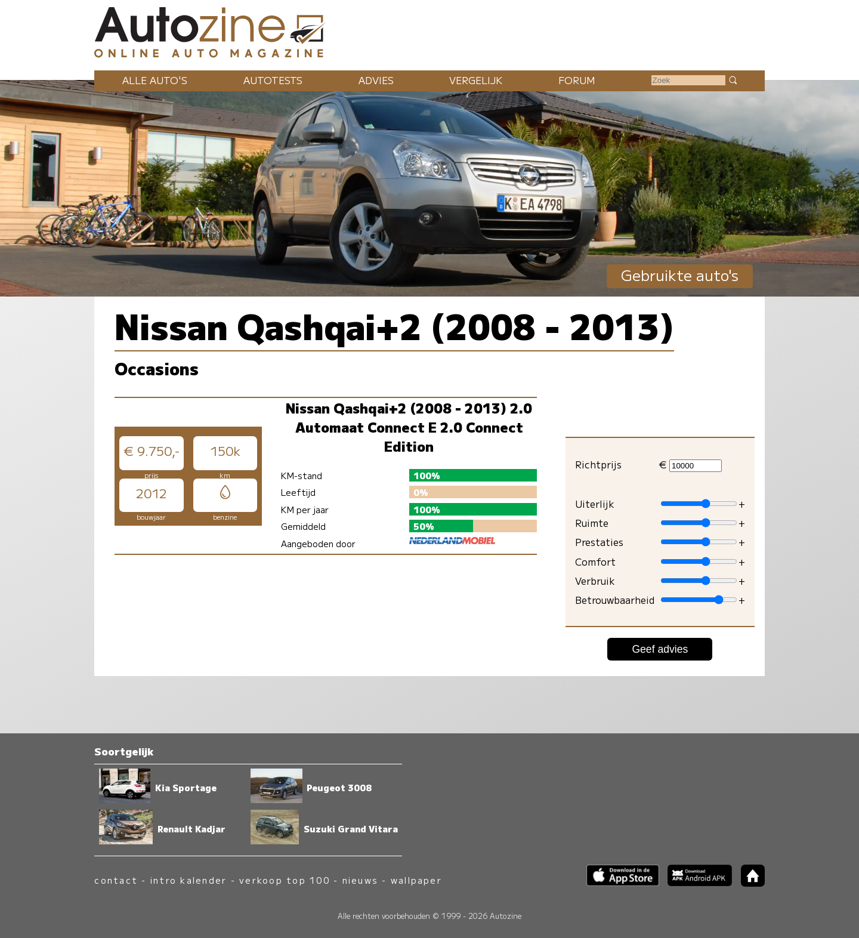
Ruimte (591, 523)
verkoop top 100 (284, 880)
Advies (376, 80)
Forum (576, 80)
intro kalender (188, 880)
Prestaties (599, 542)
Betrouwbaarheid (614, 600)
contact (116, 880)
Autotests (272, 80)
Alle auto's (154, 80)
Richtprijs (598, 464)
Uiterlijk (594, 503)
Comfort (595, 561)
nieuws (360, 880)
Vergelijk (475, 80)
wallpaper (416, 880)
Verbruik (595, 580)
